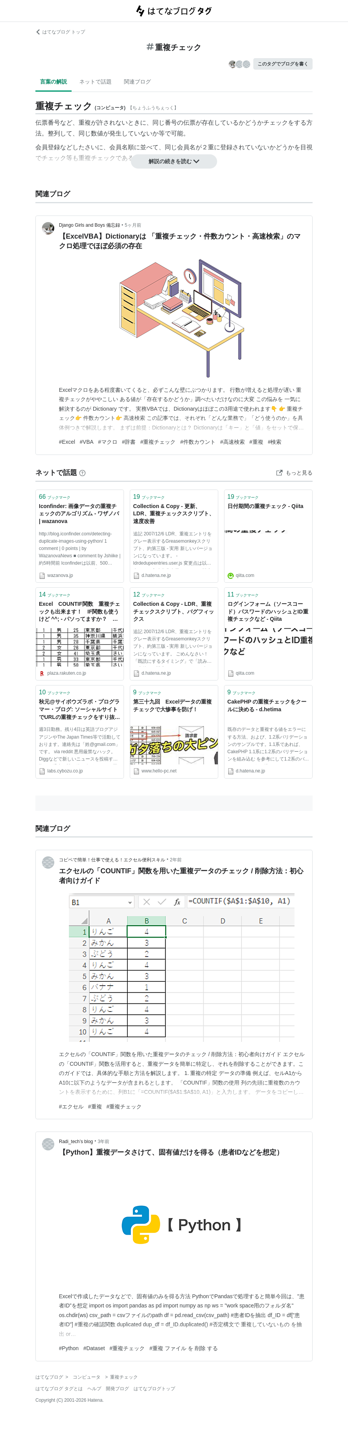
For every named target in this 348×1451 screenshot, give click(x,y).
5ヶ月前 (133, 225)
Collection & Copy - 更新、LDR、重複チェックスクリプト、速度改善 (173, 513)
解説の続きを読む (174, 161)
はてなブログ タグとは (59, 1388)
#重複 (256, 442)
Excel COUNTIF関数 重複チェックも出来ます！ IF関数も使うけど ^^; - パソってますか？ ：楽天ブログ (79, 612)
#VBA (87, 442)
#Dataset (94, 1348)
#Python (69, 1348)
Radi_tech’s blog (76, 1141)
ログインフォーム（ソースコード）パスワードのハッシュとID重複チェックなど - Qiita (268, 611)
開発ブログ (117, 1388)
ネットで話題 (95, 82)
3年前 (104, 1141)
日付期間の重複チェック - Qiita (266, 506)
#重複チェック (158, 442)
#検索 (275, 442)
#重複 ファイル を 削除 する (183, 1348)
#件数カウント (198, 442)
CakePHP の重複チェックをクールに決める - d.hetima (267, 705)
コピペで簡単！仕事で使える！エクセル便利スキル (112, 860)
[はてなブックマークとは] (82, 472)
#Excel (67, 442)
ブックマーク (54, 496)
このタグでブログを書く (283, 64)
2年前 (176, 860)
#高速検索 (232, 442)
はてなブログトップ (154, 1388)
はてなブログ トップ (60, 32)
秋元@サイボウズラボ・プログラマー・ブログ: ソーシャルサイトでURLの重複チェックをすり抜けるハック (79, 710)
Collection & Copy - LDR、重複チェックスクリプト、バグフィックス (173, 611)
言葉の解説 (53, 82)
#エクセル (71, 1106)
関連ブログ (137, 82)
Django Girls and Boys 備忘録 (89, 225)
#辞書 (129, 442)
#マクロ (107, 442)
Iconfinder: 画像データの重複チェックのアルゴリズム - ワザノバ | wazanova (79, 513)
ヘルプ (94, 1388)
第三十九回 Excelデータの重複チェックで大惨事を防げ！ (172, 705)
